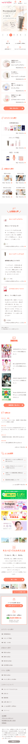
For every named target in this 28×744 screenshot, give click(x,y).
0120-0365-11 (15, 618)
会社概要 (4, 715)
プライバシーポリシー (7, 718)
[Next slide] (25, 35)
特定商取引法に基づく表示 (9, 720)
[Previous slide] (2, 35)
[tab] (7, 35)
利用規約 (4, 723)
